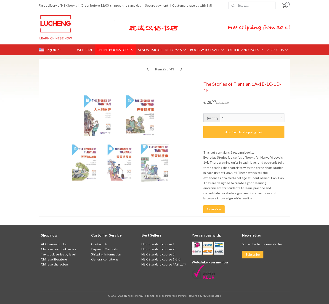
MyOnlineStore (212, 295)
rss (158, 295)
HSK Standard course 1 (158, 244)
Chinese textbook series (58, 249)
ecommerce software (174, 295)
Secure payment (156, 5)
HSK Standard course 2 (158, 249)
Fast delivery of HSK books (58, 5)
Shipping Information (106, 254)
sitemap (149, 295)
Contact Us (99, 244)
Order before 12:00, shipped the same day (111, 5)
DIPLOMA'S (175, 50)
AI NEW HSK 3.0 (149, 50)
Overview (214, 209)
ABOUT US (277, 50)
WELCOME (85, 50)
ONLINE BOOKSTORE (115, 50)
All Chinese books (53, 244)
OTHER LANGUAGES (246, 50)
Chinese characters (55, 264)
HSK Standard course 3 (158, 254)
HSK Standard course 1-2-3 (160, 259)
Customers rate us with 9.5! (192, 5)
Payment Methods (104, 249)
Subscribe (253, 254)
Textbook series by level (58, 254)
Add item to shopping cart (244, 132)
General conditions (104, 259)
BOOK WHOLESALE (207, 50)
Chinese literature (54, 259)
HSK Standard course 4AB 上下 (163, 264)
